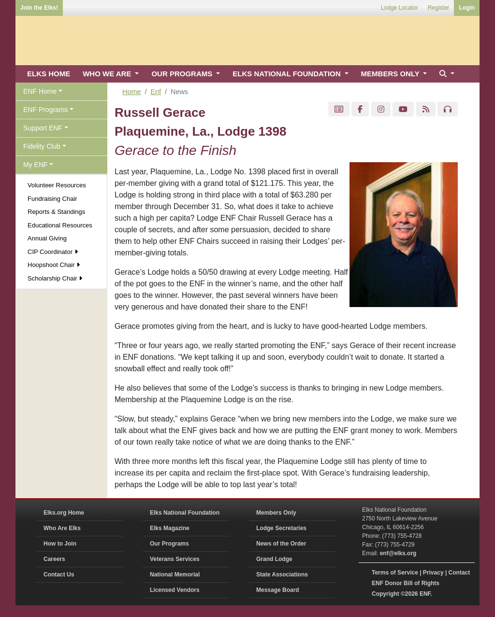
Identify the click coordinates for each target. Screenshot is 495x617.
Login (467, 7)
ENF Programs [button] (45, 109)
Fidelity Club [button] (41, 146)
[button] (446, 74)
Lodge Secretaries (281, 528)
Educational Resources (60, 225)
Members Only (276, 512)
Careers (54, 559)
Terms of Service (395, 572)
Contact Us (59, 574)
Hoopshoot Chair (54, 264)
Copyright (385, 593)
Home (131, 92)
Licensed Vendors (175, 590)
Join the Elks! (39, 7)
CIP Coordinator (53, 251)
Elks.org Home (64, 512)
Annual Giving (47, 238)
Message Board (277, 590)
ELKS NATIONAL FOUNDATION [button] (288, 74)
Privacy (433, 572)
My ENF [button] (35, 164)
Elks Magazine (169, 528)
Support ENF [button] (42, 128)
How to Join (60, 543)
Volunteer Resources (57, 185)
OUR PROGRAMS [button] (182, 74)
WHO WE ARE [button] (108, 74)
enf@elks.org (398, 553)
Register (439, 7)
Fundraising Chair (52, 198)
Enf (155, 92)
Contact (459, 572)
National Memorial (175, 574)
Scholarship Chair (55, 278)
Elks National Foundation (184, 512)
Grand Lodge (274, 559)
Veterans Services (175, 559)
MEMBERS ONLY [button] (391, 74)
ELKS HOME (48, 74)
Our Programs (169, 543)
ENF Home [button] (40, 91)
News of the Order (281, 543)
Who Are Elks (62, 528)
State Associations (282, 574)
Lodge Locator (399, 7)
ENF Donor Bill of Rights (405, 583)
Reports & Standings (56, 211)
